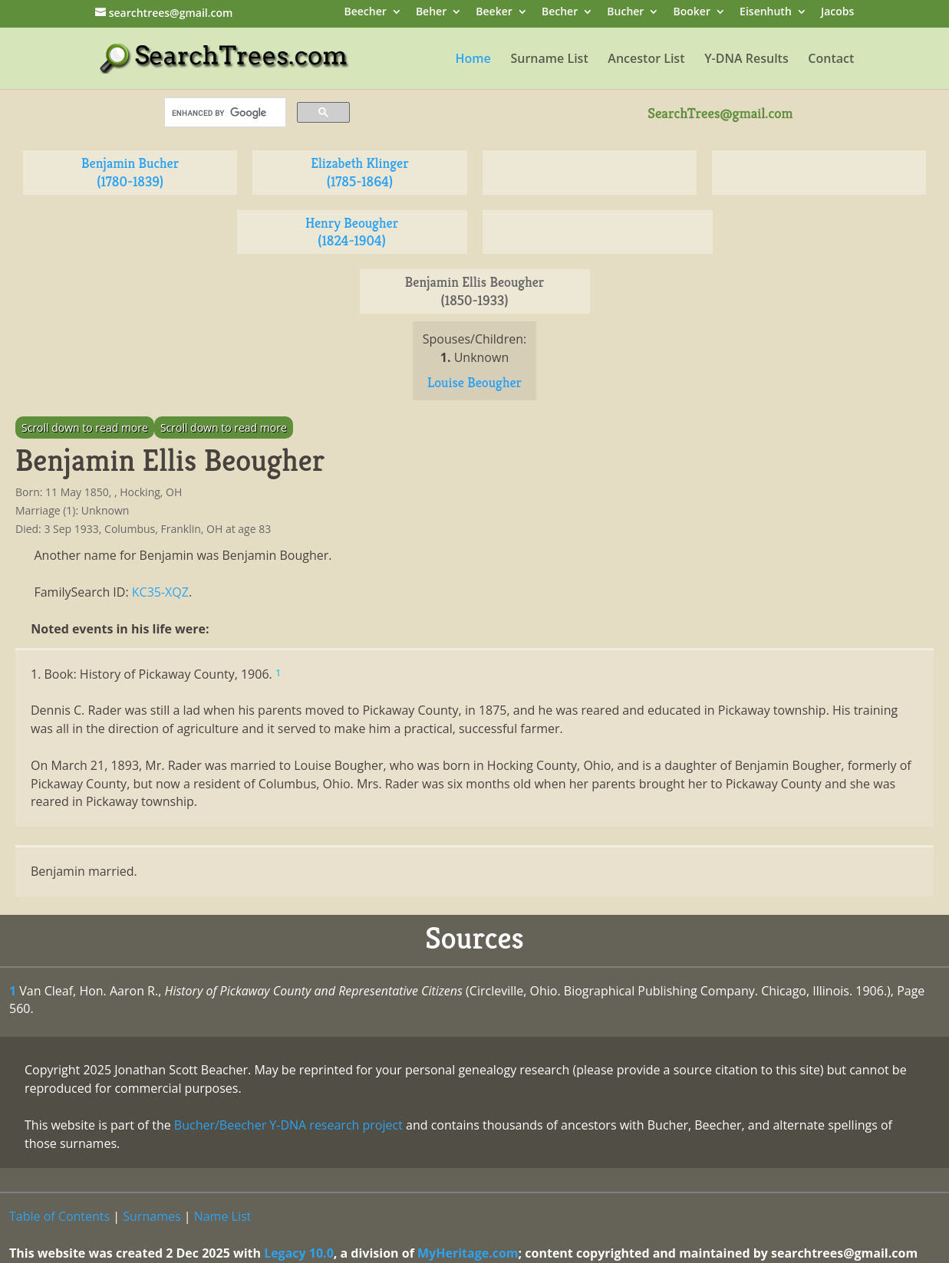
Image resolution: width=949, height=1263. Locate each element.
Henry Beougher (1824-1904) (351, 232)
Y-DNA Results (746, 60)
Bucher (625, 12)
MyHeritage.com (468, 1253)
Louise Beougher (474, 382)
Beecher (365, 12)
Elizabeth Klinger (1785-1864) (360, 172)
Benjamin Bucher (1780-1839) (130, 172)
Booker (692, 12)
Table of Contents (59, 1216)
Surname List (549, 60)
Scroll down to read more (84, 427)
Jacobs (837, 12)
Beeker (494, 12)
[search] (223, 113)
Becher (560, 12)
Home (473, 60)
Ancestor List (646, 60)
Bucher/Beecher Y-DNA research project (288, 1125)
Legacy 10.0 (299, 1253)
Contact (831, 60)
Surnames (151, 1216)
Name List (223, 1216)
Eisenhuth (766, 12)
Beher (431, 12)
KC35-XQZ (160, 592)
